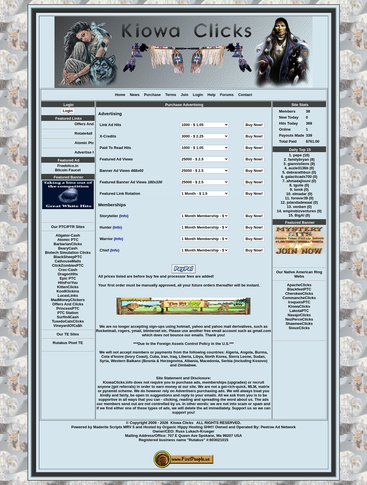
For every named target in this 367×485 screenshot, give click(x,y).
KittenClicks (68, 287)
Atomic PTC (68, 239)
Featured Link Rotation (120, 193)
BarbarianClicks (68, 244)
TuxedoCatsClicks (68, 321)
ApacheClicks (299, 285)
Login (198, 95)
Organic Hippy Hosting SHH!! (188, 427)
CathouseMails (68, 261)
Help (212, 95)
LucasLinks (68, 295)
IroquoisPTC (299, 302)
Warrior (106, 239)
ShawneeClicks (299, 323)
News (135, 95)
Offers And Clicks (67, 304)
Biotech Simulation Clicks (68, 252)
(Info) (123, 216)
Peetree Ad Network (278, 427)
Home (120, 95)
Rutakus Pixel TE (68, 343)
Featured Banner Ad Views (123, 182)
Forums (227, 95)
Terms (170, 95)
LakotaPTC (299, 311)
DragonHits (68, 274)
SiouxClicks (299, 328)
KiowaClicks (299, 306)
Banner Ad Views (115, 170)
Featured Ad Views (116, 159)
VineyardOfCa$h (67, 325)
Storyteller (109, 216)
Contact (245, 95)
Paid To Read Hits (115, 148)
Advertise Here (90, 152)
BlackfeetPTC (299, 289)
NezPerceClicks (299, 319)
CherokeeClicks (299, 293)
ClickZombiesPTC (68, 265)
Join (184, 95)
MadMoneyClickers (68, 300)
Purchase (152, 95)
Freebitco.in (68, 166)
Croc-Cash (67, 270)
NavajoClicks (299, 315)
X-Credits (108, 136)
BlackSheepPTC (68, 257)
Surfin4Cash (68, 317)
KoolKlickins (67, 291)
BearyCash (68, 248)
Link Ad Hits (110, 125)
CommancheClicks (299, 298)
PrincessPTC (67, 308)
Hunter (106, 227)
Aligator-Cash (68, 235)
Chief (104, 250)
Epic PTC (68, 278)
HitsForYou (68, 282)
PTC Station (68, 313)
